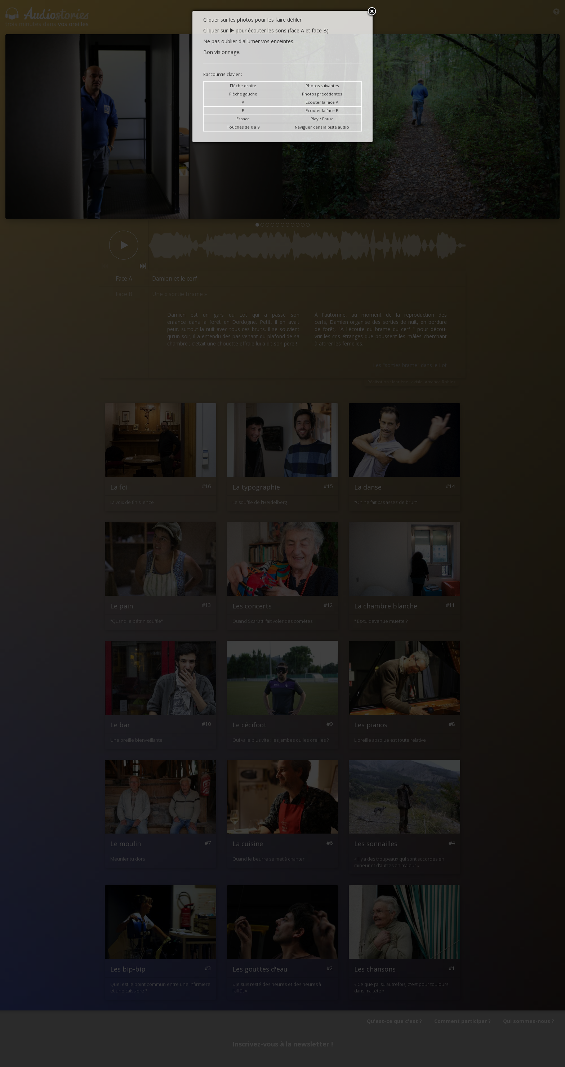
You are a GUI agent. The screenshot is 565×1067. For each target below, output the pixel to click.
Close (371, 11)
